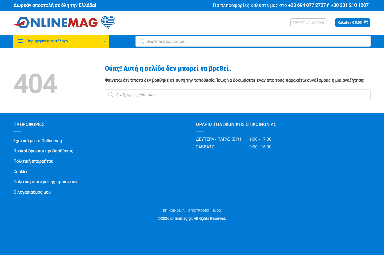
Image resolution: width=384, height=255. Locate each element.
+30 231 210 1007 (350, 5)
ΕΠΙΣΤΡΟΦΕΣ (198, 211)
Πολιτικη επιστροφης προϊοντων (45, 181)
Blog (217, 211)
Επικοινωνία (174, 211)
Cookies (20, 171)
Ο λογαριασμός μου (32, 192)
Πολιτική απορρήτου (33, 161)
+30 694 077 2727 (307, 5)
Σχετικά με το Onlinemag (37, 140)
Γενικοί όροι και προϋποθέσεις (43, 150)
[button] (308, 22)
